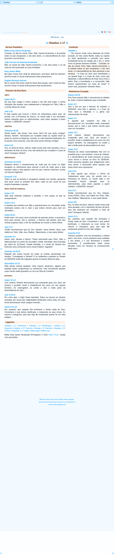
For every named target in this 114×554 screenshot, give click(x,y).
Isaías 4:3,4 (10, 203)
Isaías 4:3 (72, 118)
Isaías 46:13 (10, 99)
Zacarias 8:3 (10, 237)
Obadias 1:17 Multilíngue (40, 326)
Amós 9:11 (73, 216)
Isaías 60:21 (10, 215)
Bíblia (5, 32)
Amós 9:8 (9, 145)
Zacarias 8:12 (74, 233)
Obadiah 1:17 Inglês (20, 331)
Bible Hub (46, 331)
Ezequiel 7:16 (11, 177)
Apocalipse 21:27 (12, 263)
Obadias (10, 32)
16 (70, 53)
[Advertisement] (57, 356)
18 (77, 73)
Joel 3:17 (9, 227)
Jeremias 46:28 (11, 131)
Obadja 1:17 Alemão (43, 328)
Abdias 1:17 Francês (23, 328)
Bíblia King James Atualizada (18, 51)
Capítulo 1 (18, 32)
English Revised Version (16, 80)
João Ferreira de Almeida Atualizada (21, 62)
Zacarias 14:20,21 (12, 251)
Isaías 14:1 (73, 132)
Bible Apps (35, 331)
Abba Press (53, 335)
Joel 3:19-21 (10, 295)
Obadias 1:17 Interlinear (15, 326)
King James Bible (12, 71)
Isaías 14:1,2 (10, 280)
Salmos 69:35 (74, 95)
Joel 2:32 (9, 111)
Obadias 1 (72, 51)
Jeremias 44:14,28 (13, 162)
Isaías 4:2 (72, 104)
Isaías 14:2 (73, 149)
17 (98, 63)
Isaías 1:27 (9, 193)
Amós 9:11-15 (11, 307)
